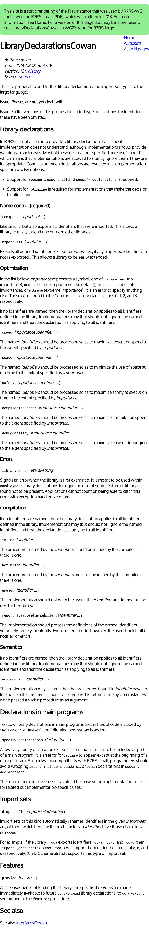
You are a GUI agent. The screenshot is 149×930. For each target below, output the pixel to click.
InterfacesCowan (31, 923)
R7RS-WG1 (134, 11)
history (34, 71)
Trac (71, 11)
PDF (58, 17)
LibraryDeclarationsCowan (36, 28)
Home (40, 22)
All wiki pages (136, 49)
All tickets (133, 43)
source (25, 77)
